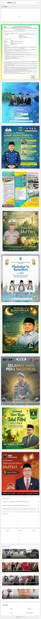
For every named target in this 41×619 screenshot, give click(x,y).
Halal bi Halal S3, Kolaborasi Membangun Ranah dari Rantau (17, 570)
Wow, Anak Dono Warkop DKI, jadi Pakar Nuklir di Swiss (16, 597)
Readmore (4, 559)
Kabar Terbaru (5, 513)
